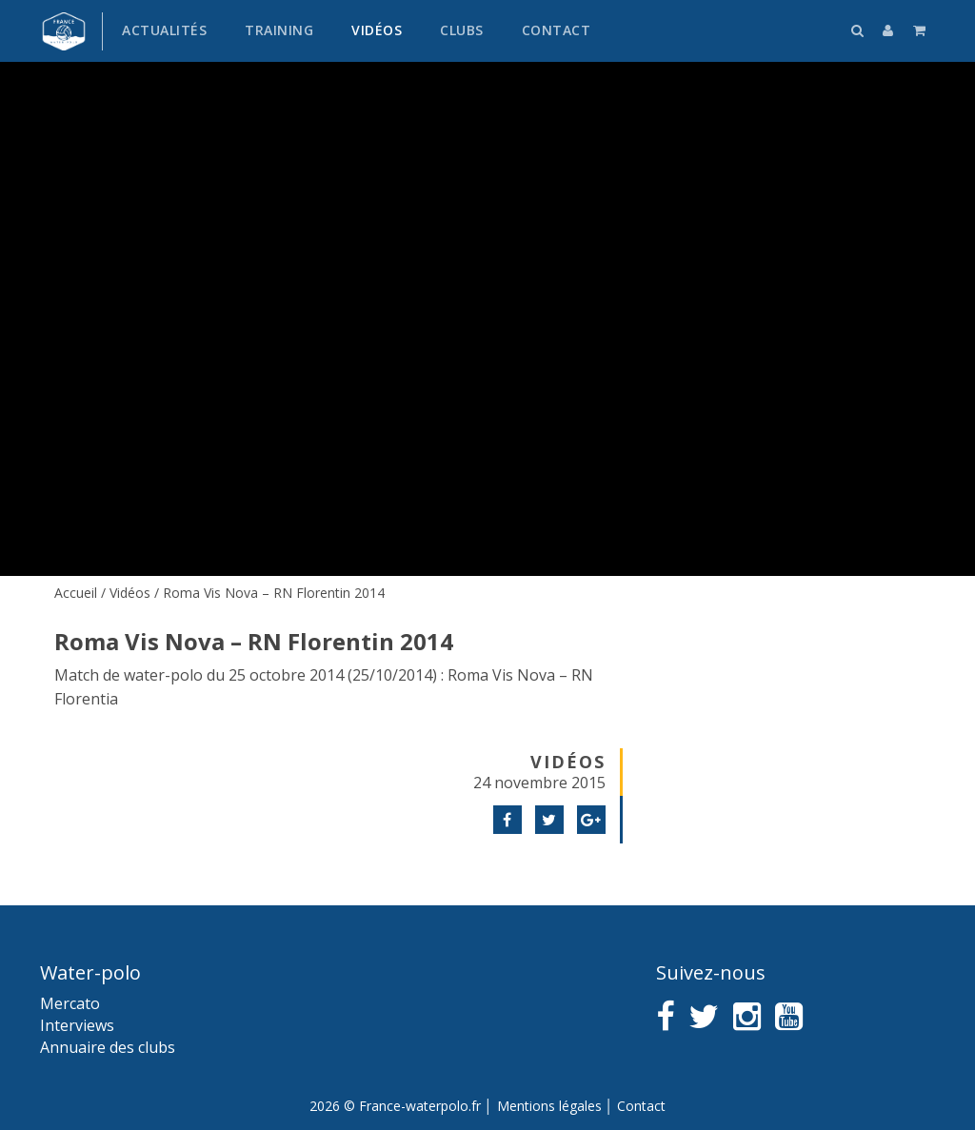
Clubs (462, 30)
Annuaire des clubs (107, 1047)
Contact (556, 30)
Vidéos (376, 30)
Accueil (75, 593)
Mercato (70, 1003)
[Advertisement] (786, 709)
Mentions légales (549, 1106)
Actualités (164, 30)
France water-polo (64, 31)
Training (279, 30)
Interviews (77, 1025)
